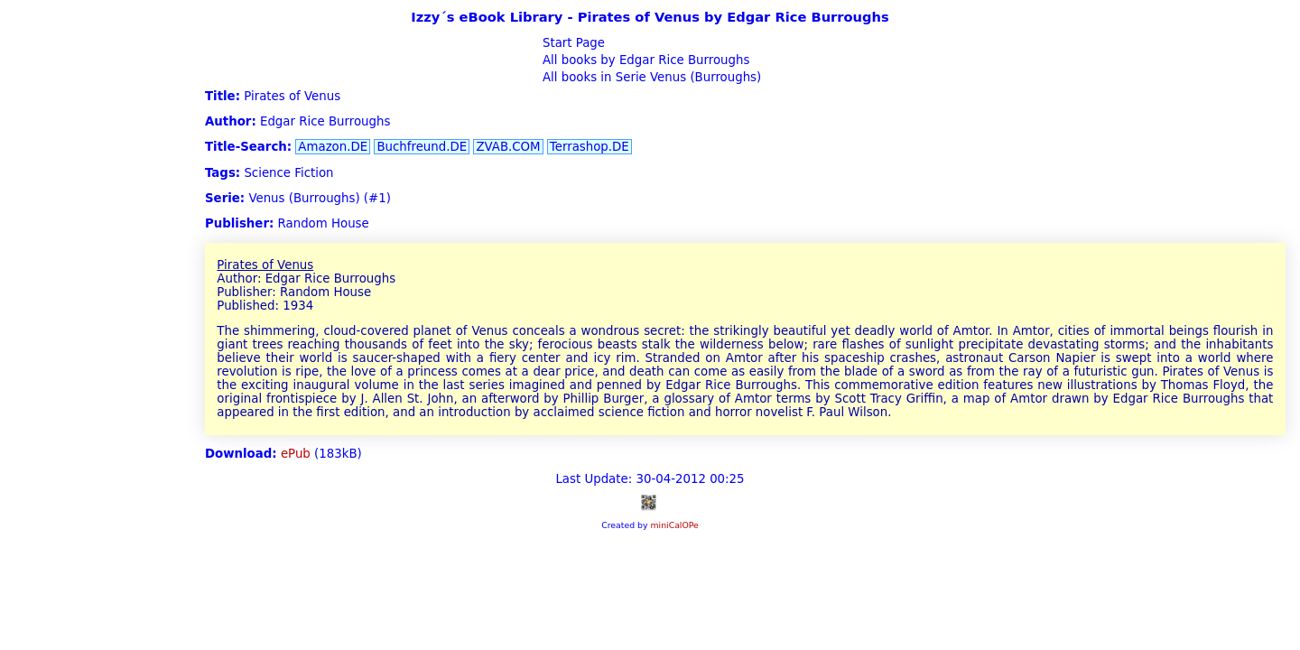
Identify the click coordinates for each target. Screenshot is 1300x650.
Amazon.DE (332, 146)
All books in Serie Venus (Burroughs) (650, 77)
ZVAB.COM (508, 146)
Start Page (572, 43)
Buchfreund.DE (421, 146)
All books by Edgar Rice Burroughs (644, 60)
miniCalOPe (674, 525)
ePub (296, 453)
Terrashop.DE (589, 146)
